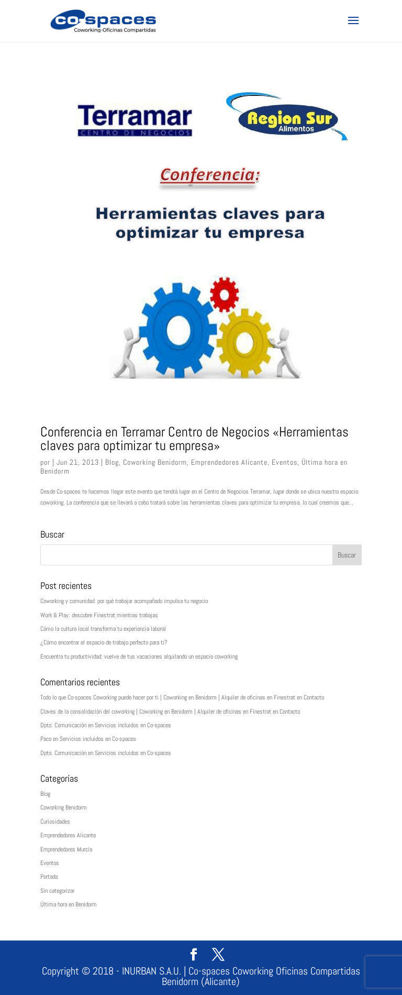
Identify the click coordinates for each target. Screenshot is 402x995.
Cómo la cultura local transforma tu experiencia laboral (103, 629)
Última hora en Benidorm (68, 904)
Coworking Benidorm (155, 462)
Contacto (314, 697)
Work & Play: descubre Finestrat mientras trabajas (99, 615)
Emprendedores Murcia (66, 849)
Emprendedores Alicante (229, 462)
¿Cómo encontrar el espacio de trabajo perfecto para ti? (104, 642)
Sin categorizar (57, 891)
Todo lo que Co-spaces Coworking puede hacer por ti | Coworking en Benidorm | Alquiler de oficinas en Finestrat (167, 697)
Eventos (284, 462)
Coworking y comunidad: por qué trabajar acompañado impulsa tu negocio (124, 601)
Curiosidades (55, 821)
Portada (49, 876)
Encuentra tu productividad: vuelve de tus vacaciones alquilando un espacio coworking (139, 656)
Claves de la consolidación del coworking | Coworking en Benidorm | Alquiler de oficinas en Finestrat (155, 711)
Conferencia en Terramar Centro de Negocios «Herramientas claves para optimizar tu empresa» (194, 438)
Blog (112, 462)
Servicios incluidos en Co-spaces (133, 725)
